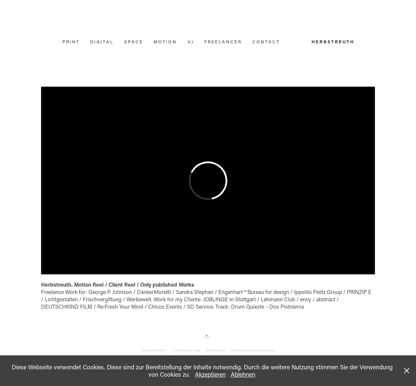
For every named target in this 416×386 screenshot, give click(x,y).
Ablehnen (243, 374)
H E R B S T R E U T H (332, 41)
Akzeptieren (210, 374)
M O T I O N (165, 41)
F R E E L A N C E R (222, 41)
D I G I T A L (101, 41)
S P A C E (133, 41)
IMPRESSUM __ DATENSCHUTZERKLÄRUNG (240, 350)
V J (190, 41)
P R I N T (70, 41)
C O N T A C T (265, 41)
